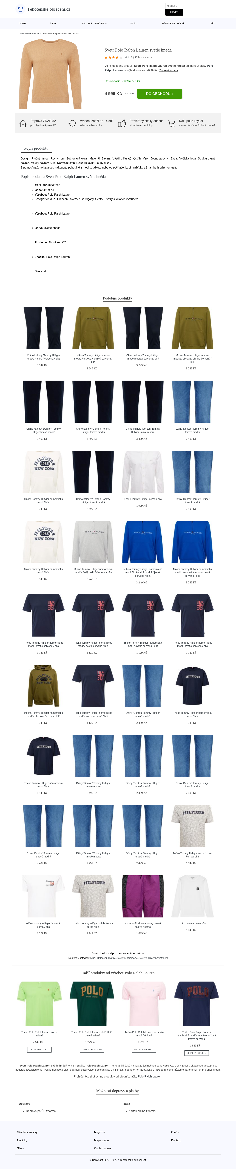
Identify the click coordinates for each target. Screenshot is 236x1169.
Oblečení (102, 958)
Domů (22, 23)
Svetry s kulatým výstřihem (153, 958)
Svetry (111, 958)
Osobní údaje (102, 1148)
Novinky (22, 1140)
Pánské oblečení (173, 23)
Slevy (20, 1148)
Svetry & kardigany (126, 958)
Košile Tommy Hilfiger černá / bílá (143, 499)
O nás (175, 1132)
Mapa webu (101, 1140)
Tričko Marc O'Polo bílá (192, 923)
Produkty (30, 33)
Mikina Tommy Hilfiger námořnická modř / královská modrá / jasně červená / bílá (142, 572)
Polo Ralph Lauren (149, 1076)
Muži (133, 23)
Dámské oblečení (93, 23)
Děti (212, 23)
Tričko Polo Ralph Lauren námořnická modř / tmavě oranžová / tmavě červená (196, 1035)
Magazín (99, 1132)
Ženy (53, 23)
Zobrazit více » (168, 70)
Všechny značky (27, 1132)
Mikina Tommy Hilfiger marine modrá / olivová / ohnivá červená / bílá (93, 358)
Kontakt (176, 1140)
